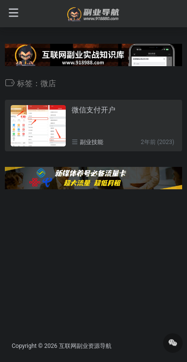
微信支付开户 (93, 110)
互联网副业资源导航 (85, 346)
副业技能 (91, 142)
